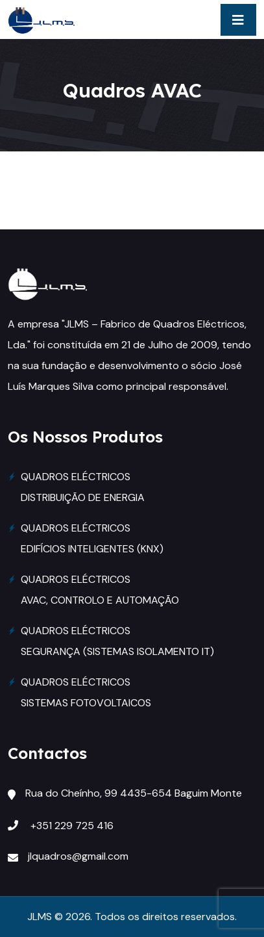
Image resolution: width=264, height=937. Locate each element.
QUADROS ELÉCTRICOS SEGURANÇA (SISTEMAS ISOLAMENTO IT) (117, 641)
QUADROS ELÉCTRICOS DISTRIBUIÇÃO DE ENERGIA (83, 487)
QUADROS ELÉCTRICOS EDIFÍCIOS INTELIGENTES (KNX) (92, 538)
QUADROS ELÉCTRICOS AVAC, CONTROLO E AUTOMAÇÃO (100, 589)
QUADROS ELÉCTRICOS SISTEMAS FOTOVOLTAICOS (86, 692)
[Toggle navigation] (238, 20)
